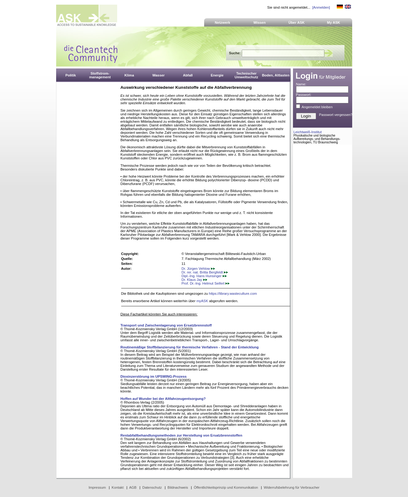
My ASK (333, 22)
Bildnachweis (177, 487)
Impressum (97, 487)
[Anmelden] (321, 7)
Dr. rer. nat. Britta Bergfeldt (205, 272)
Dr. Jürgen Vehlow (198, 268)
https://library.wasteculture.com (233, 293)
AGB (133, 487)
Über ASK (296, 22)
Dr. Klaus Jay (194, 279)
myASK (202, 301)
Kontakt (118, 487)
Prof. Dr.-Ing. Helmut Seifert (206, 283)
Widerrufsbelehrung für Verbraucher (291, 487)
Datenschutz (152, 487)
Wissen (259, 22)
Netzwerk (222, 22)
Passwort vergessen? (336, 115)
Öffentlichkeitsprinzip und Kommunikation (226, 487)
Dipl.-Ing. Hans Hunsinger (204, 276)
